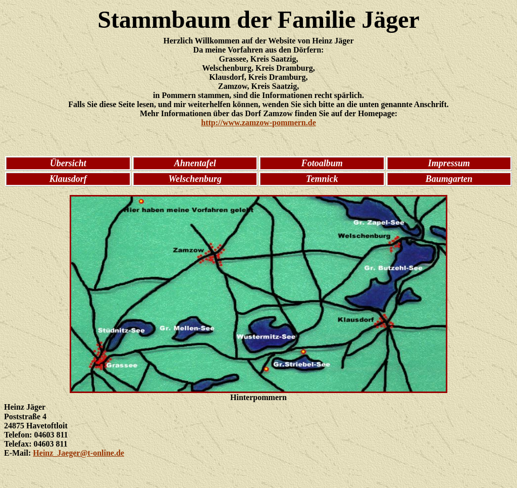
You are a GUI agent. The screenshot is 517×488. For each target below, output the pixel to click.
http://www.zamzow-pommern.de (258, 122)
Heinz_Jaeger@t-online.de (78, 453)
